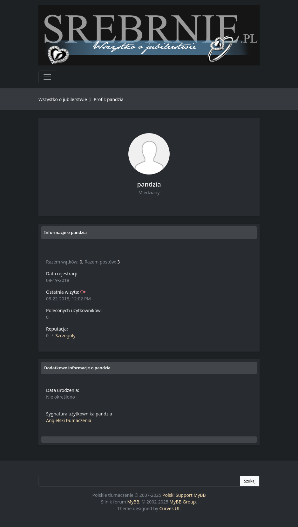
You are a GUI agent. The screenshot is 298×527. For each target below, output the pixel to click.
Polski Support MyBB (184, 495)
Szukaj (249, 481)
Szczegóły (65, 335)
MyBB (133, 502)
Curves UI (169, 508)
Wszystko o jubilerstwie (62, 99)
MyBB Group (182, 502)
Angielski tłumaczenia (68, 420)
